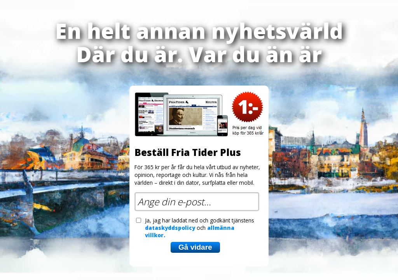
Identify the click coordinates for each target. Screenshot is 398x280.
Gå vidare (195, 247)
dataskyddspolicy (170, 227)
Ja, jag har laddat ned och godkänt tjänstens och (199, 228)
